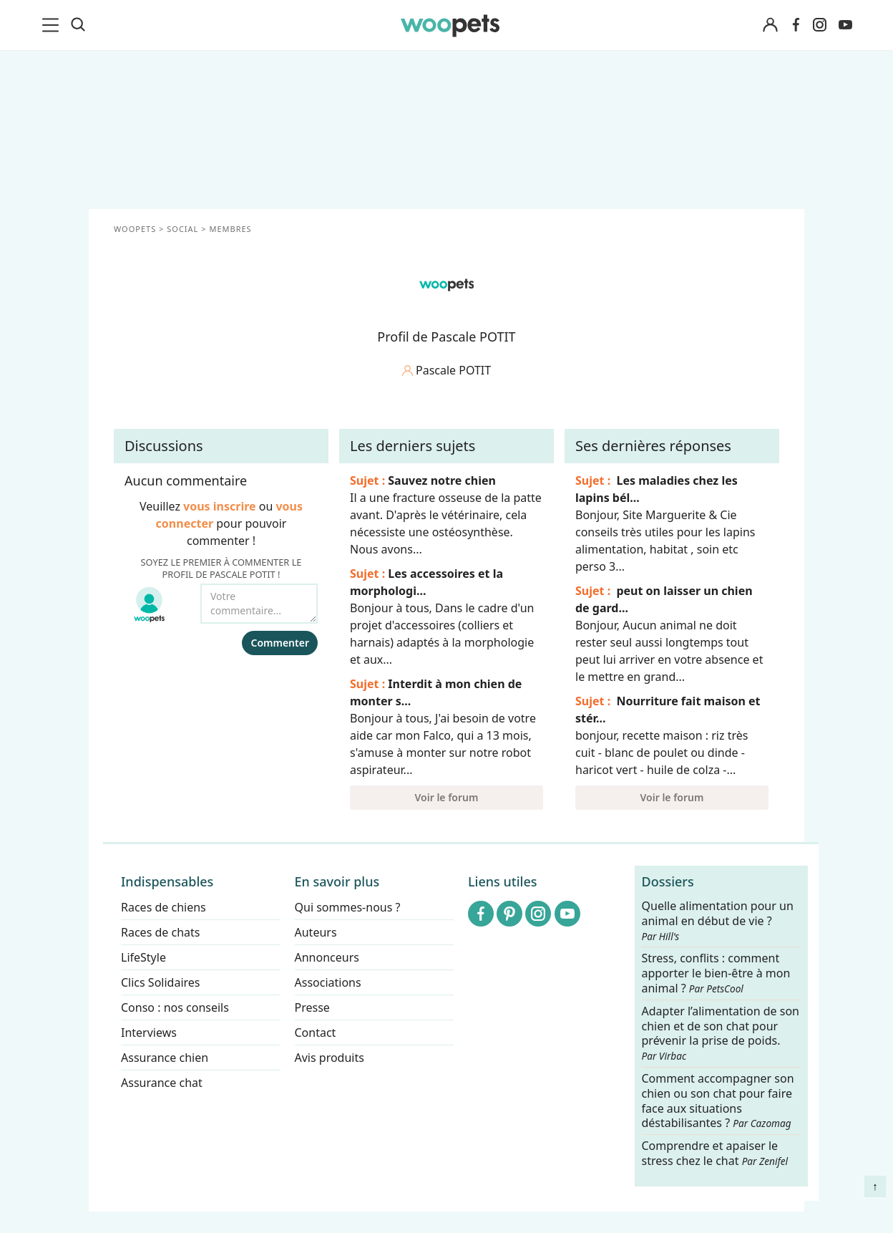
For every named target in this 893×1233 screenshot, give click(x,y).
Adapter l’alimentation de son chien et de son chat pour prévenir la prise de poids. (720, 1033)
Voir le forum (447, 797)
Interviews (149, 1032)
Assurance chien (164, 1057)
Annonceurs (327, 957)
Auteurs (316, 932)
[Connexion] (770, 25)
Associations (328, 982)
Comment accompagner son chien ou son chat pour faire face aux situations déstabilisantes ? (718, 1101)
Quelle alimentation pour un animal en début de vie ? (718, 921)
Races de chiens (163, 907)
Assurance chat (161, 1083)
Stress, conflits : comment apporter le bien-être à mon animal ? (716, 974)
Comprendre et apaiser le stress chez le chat (715, 1153)
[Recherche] (78, 25)
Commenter (279, 642)
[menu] (53, 25)
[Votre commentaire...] (259, 604)
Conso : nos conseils (175, 1007)
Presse (312, 1007)
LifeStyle (143, 957)
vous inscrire (219, 506)
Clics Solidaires (160, 982)
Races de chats (160, 932)
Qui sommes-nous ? (348, 907)
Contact (315, 1032)
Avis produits (329, 1057)
